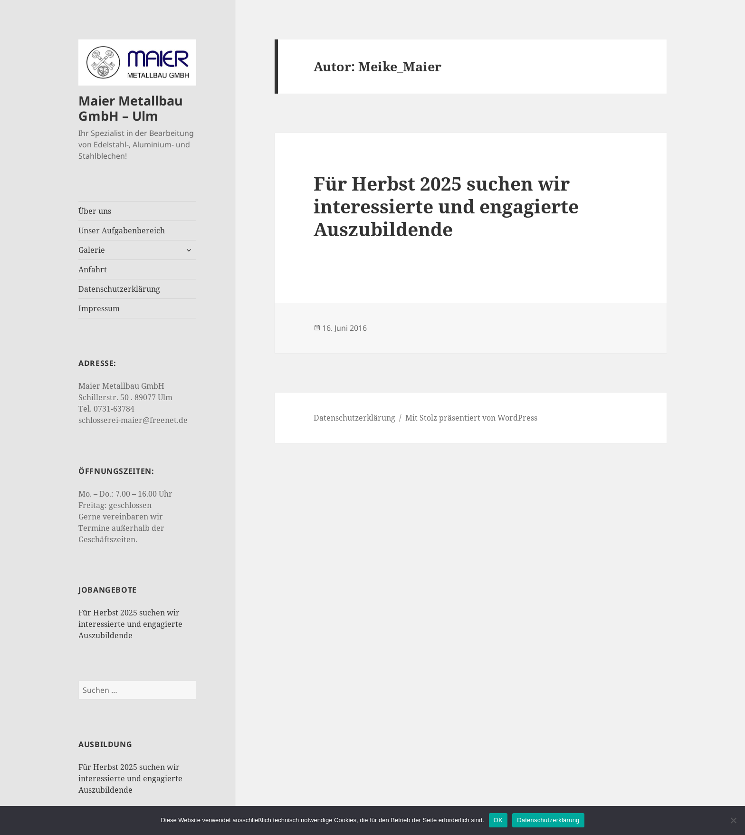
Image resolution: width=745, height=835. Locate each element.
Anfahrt (92, 269)
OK (498, 820)
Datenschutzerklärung (119, 289)
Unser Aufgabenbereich (121, 230)
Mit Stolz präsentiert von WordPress (471, 418)
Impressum (99, 308)
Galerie (91, 250)
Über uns (94, 211)
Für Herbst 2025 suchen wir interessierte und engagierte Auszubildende (130, 624)
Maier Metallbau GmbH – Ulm (130, 108)
